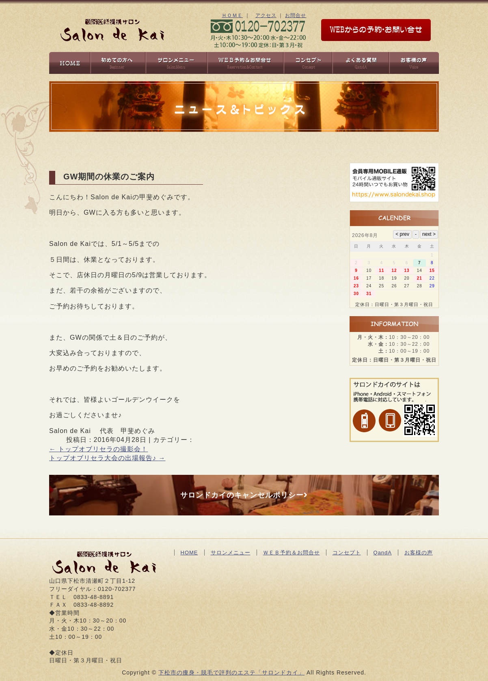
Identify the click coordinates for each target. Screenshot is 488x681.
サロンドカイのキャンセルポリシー (244, 495)
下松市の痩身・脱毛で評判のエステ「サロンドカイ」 (231, 672)
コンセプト (347, 553)
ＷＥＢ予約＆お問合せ (291, 553)
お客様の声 (418, 553)
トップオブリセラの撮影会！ (98, 449)
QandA (383, 553)
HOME (189, 553)
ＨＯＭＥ (232, 15)
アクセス (265, 15)
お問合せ (295, 15)
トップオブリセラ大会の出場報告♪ (107, 458)
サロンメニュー (230, 553)
